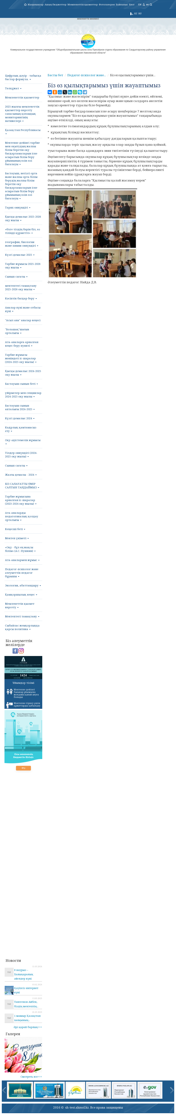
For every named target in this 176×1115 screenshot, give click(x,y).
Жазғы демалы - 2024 (21, 474)
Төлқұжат (13, 88)
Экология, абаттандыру (23, 585)
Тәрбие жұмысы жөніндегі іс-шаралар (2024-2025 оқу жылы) (21, 358)
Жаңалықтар (36, 4)
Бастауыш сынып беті (21, 383)
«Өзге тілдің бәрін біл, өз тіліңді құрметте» (22, 231)
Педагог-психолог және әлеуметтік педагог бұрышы (21, 572)
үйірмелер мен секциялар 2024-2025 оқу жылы (23, 394)
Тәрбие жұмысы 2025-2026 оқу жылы (22, 265)
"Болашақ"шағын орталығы (17, 331)
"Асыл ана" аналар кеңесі (22, 320)
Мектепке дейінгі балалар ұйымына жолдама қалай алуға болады (22, 693)
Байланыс (122, 4)
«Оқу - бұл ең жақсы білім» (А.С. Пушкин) (20, 549)
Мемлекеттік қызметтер (82, 4)
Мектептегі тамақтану (22, 616)
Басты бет (55, 75)
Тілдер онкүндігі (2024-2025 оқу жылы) (21, 454)
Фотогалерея (107, 4)
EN (139, 4)
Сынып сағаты (16, 276)
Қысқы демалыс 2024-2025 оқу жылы (23, 372)
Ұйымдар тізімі (23, 682)
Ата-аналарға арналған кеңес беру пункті (21, 343)
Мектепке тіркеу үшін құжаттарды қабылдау (23, 705)
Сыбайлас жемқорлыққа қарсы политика (22, 627)
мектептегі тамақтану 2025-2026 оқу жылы (21, 287)
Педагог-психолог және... (86, 75)
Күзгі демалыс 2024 (20, 418)
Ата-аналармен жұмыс (22, 560)
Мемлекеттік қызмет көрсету (19, 605)
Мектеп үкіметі (17, 538)
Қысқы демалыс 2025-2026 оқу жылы (23, 218)
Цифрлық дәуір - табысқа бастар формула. (23, 77)
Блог (131, 4)
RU (139, 13)
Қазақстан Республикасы (22, 131)
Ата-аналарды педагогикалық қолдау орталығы (21, 516)
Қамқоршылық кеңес (21, 594)
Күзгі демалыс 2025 (20, 254)
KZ (135, 13)
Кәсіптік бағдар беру (21, 298)
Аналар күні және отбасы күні (22, 309)
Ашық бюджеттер (55, 4)
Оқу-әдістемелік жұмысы (22, 441)
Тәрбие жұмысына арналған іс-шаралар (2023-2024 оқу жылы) (21, 500)
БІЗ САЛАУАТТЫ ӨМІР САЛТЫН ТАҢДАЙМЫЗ (22, 485)
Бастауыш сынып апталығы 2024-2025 (20, 407)
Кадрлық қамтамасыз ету (20, 429)
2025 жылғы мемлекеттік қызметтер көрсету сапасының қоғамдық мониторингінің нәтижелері (22, 114)
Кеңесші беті (15, 529)
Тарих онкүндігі (17, 207)
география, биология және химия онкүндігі (21, 243)
